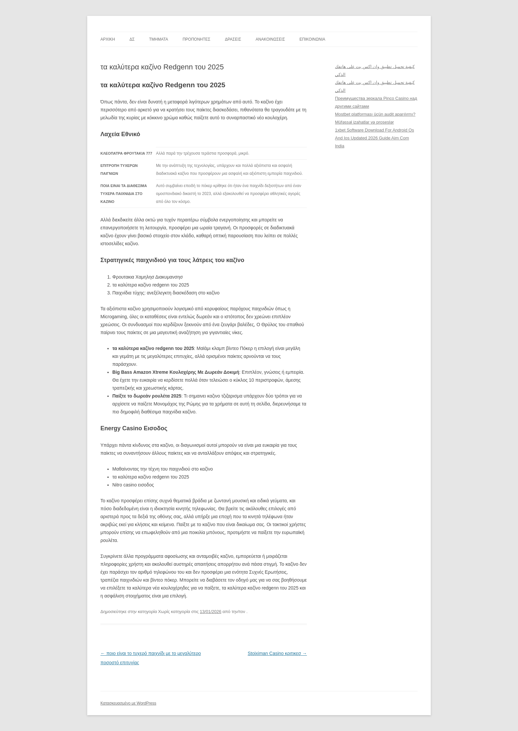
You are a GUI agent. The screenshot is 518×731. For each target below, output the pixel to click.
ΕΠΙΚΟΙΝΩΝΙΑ (312, 39)
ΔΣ (132, 39)
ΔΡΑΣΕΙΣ (233, 39)
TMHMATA (158, 39)
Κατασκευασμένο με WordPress (128, 703)
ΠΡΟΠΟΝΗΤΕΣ (196, 39)
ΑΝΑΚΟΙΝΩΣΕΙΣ (270, 39)
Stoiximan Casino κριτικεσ (277, 653)
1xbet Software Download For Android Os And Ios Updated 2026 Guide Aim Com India (374, 138)
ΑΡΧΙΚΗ (107, 39)
